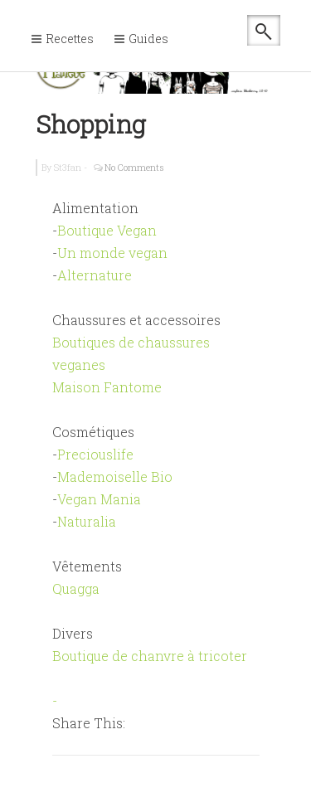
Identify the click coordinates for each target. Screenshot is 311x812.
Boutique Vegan (107, 230)
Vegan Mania (99, 499)
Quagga (76, 588)
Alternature (94, 275)
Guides (148, 38)
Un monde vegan (112, 252)
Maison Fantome (107, 387)
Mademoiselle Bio (115, 476)
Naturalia (86, 521)
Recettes (70, 38)
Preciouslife (95, 454)
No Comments (134, 167)
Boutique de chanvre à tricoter (149, 655)
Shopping (91, 124)
